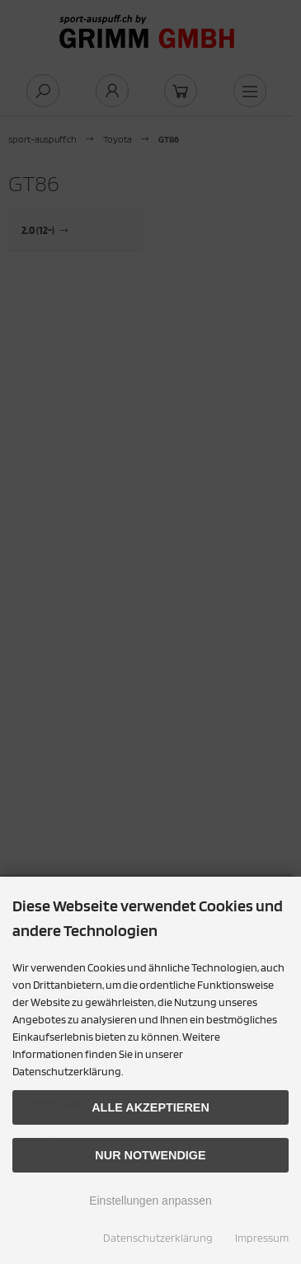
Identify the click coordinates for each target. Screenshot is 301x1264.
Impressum (262, 1237)
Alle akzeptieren (150, 1107)
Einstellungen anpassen (150, 1200)
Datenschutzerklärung (158, 1237)
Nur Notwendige (150, 1155)
